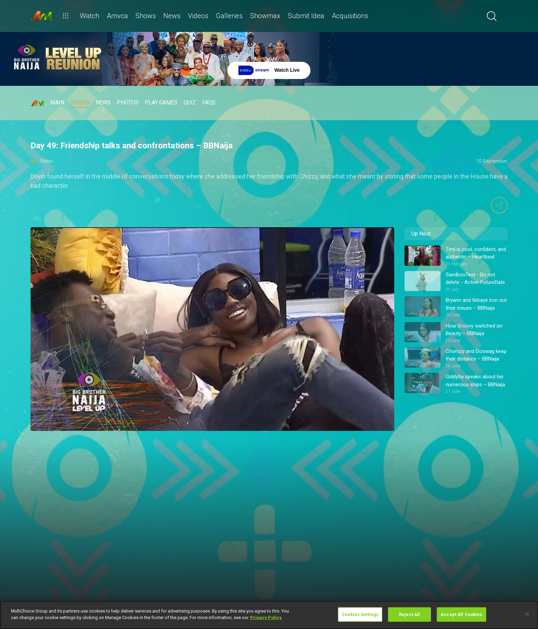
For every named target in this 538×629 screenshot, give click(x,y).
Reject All (409, 614)
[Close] (527, 614)
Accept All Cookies (461, 614)
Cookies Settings (360, 614)
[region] (269, 615)
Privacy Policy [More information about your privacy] (266, 617)
